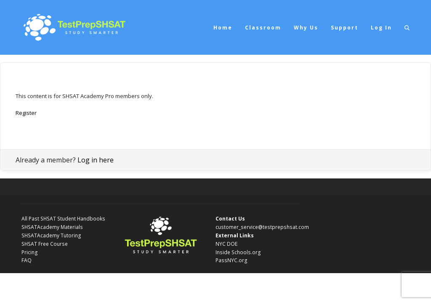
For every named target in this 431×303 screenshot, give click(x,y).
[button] (407, 27)
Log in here (95, 160)
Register (26, 113)
